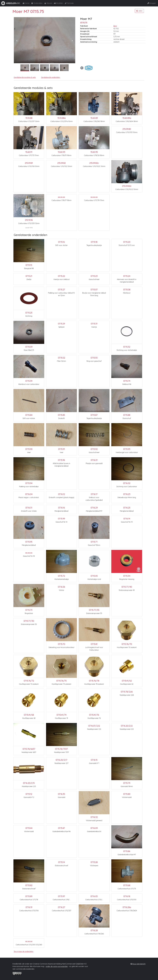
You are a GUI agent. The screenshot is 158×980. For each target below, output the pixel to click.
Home (25, 3)
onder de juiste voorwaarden (57, 966)
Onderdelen (36, 3)
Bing (115, 26)
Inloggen (151, 3)
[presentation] (16, 40)
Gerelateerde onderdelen (50, 77)
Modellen (58, 3)
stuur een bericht (139, 964)
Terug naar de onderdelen (23, 951)
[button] (139, 11)
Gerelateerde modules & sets (25, 77)
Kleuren (48, 3)
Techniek (69, 3)
